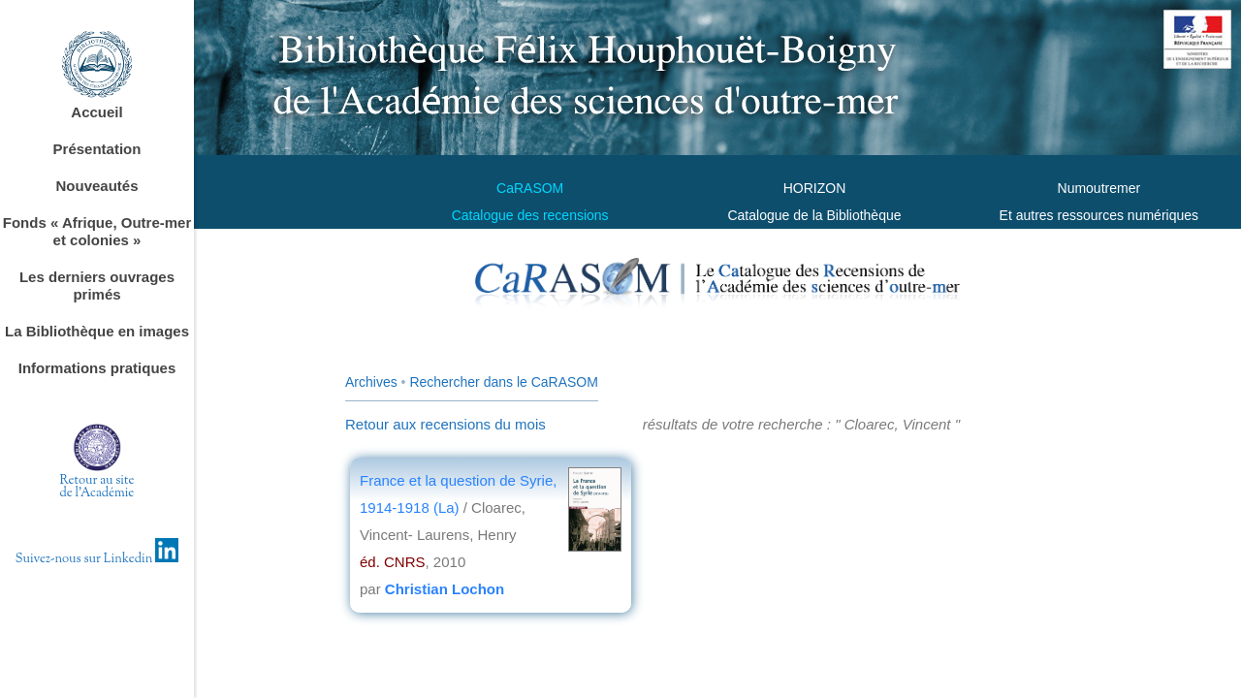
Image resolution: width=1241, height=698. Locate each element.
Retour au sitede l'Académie (97, 487)
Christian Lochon (444, 589)
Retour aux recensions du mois (445, 424)
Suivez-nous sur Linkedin (97, 559)
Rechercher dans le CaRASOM (503, 382)
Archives (371, 382)
